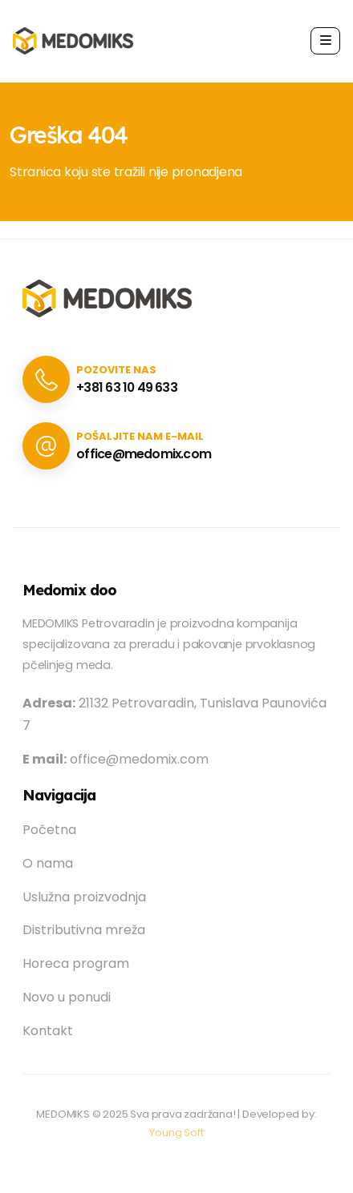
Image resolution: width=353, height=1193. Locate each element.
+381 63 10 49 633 (126, 387)
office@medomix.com (143, 453)
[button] (325, 40)
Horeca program (75, 963)
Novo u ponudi (66, 997)
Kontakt (47, 1031)
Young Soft (176, 1132)
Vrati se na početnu (65, 210)
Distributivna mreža (83, 930)
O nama (47, 863)
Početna (49, 829)
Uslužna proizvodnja (84, 897)
